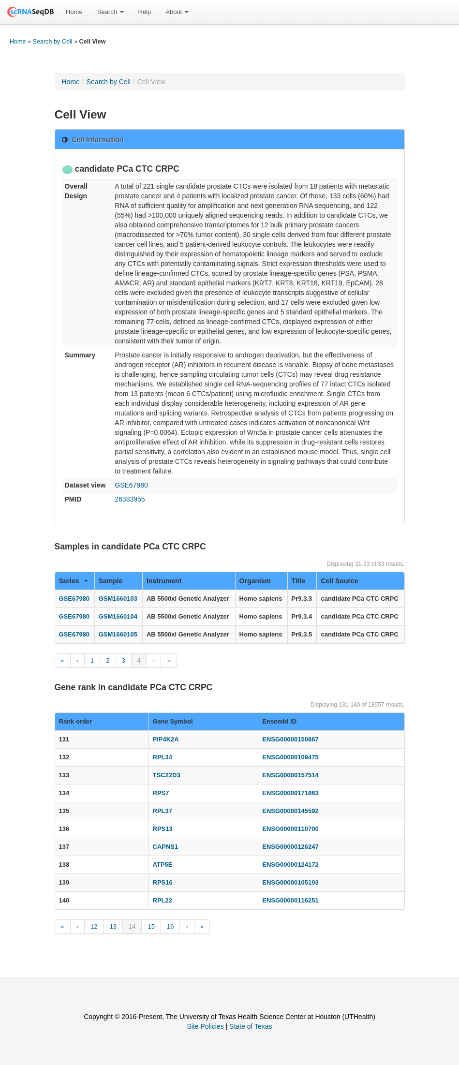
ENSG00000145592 (290, 810)
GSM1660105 (118, 634)
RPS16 (163, 882)
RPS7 (161, 793)
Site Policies (205, 1026)
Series (73, 581)
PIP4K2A (166, 739)
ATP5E (163, 864)
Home (74, 11)
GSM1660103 (118, 598)
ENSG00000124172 (290, 864)
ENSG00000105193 (290, 882)
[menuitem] (74, 12)
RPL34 (162, 757)
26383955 (130, 499)
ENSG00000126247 (290, 846)
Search (110, 11)
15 (151, 926)
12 (93, 926)
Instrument (164, 581)
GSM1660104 (118, 616)
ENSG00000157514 (290, 775)
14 (132, 926)
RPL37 (162, 810)
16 (170, 926)
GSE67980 (131, 485)
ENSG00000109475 (290, 757)
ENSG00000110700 (290, 828)
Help (144, 11)
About (177, 11)
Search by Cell (53, 41)
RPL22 (162, 900)
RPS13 (163, 828)
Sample (111, 581)
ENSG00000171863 (290, 793)
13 (113, 926)
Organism (255, 581)
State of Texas (250, 1026)
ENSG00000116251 (290, 900)
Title (299, 581)
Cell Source (339, 581)
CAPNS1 (165, 846)
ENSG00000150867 (290, 739)
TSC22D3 (166, 775)
